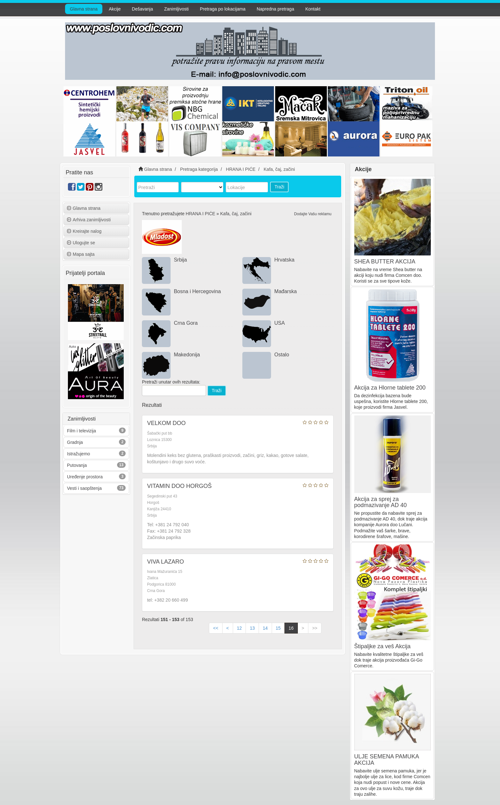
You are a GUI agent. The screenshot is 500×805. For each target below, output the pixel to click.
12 (239, 628)
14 (265, 628)
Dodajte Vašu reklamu (312, 214)
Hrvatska (284, 259)
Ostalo (281, 354)
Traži (279, 186)
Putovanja (77, 465)
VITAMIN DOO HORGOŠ (179, 486)
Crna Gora (186, 323)
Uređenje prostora (85, 476)
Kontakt (312, 8)
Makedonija (187, 354)
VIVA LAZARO (165, 561)
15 (278, 628)
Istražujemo (78, 453)
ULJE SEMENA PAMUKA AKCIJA (386, 759)
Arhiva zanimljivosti (89, 219)
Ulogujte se (81, 242)
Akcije (115, 8)
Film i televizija (81, 430)
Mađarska (285, 291)
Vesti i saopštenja (84, 488)
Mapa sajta (80, 254)
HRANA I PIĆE (200, 213)
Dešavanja (142, 8)
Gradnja (75, 442)
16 (291, 628)
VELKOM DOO (166, 423)
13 (252, 628)
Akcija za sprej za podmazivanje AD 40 (380, 502)
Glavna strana (84, 8)
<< (215, 628)
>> (314, 628)
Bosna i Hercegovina (197, 291)
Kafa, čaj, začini (236, 213)
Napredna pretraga (275, 8)
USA (279, 323)
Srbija (180, 259)
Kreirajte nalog (84, 231)
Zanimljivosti (176, 8)
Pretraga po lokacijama (223, 8)
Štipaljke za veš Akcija (382, 646)
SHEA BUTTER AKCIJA (384, 261)
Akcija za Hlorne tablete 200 (390, 387)
